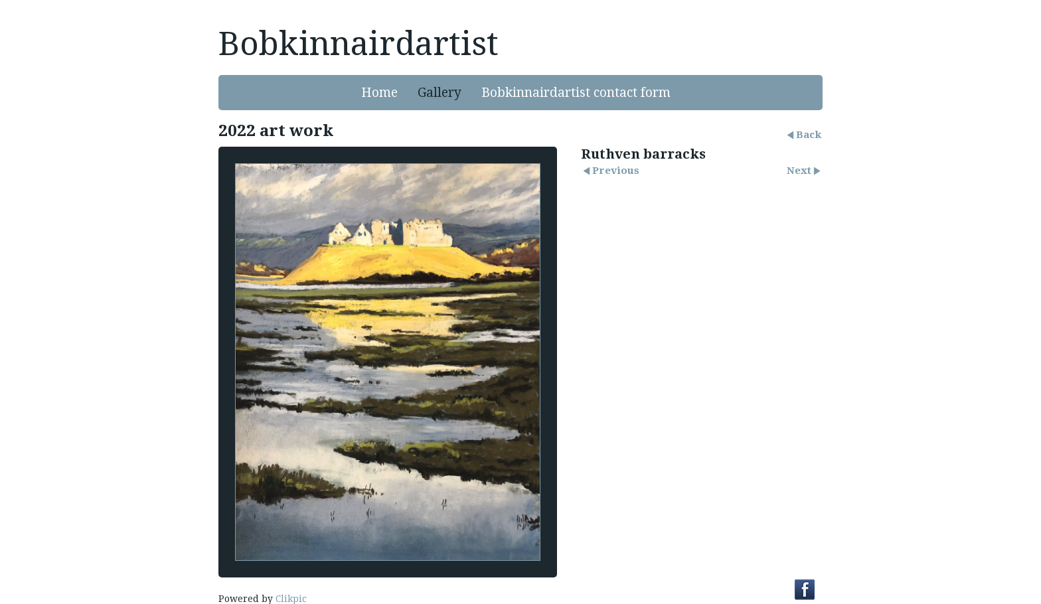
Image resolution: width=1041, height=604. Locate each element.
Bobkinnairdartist (358, 44)
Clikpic (291, 598)
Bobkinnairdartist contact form (576, 92)
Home (379, 92)
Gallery (439, 92)
